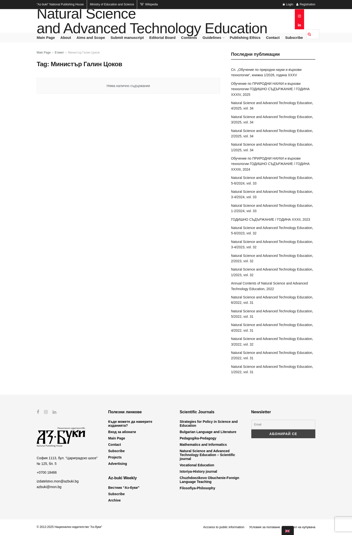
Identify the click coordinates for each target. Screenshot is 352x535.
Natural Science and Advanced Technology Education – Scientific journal (207, 455)
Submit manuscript (127, 37)
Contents (189, 37)
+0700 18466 (47, 472)
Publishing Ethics (245, 37)
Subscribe (294, 37)
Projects (115, 457)
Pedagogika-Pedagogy (198, 438)
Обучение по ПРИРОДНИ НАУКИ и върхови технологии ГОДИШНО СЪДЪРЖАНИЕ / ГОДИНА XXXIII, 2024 (270, 163)
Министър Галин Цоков (83, 52)
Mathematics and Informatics (203, 445)
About (65, 37)
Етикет (59, 52)
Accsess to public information (223, 527)
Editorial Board (162, 37)
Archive (114, 500)
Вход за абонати (122, 432)
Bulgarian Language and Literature (208, 432)
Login (288, 4)
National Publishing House (60, 4)
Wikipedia (149, 4)
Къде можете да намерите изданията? (130, 423)
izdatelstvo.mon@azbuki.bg (57, 481)
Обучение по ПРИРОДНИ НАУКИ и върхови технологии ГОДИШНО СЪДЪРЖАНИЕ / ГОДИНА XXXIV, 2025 (270, 89)
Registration (305, 4)
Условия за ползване (264, 527)
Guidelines (211, 37)
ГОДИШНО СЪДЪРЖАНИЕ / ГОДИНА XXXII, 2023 (270, 219)
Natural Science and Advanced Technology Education (152, 21)
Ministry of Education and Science (112, 4)
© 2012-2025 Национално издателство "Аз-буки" (69, 527)
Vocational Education (197, 465)
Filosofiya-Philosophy (197, 488)
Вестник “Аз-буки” (124, 488)
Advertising (117, 464)
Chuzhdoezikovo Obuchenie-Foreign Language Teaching (209, 480)
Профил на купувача (300, 527)
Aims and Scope (91, 37)
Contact (273, 37)
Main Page (46, 37)
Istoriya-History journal (198, 471)
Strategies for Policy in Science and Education (209, 423)
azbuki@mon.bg (49, 487)
